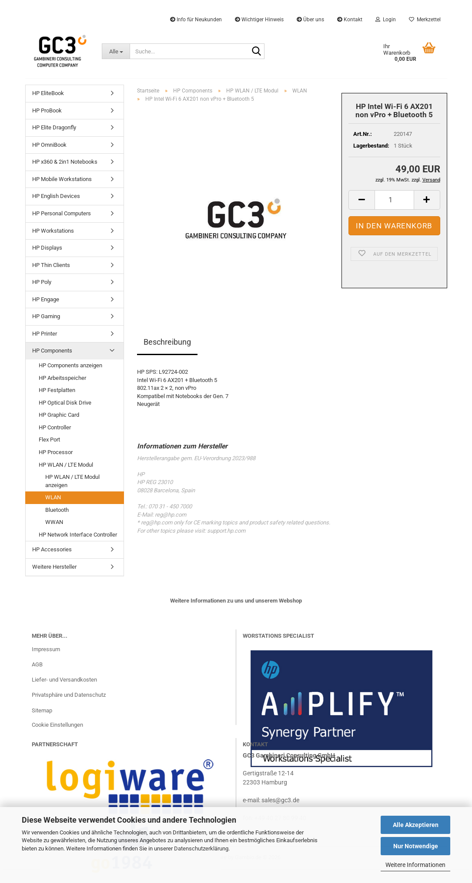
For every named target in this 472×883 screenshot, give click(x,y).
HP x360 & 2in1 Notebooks (64, 161)
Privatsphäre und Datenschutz (69, 695)
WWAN (54, 522)
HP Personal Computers (61, 213)
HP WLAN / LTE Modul (66, 464)
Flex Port (49, 439)
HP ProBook (47, 110)
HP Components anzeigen (70, 365)
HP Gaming (46, 316)
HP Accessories (52, 549)
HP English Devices (56, 196)
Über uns (310, 19)
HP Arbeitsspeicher (62, 378)
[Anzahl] (394, 200)
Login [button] (385, 19)
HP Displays (47, 247)
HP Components (52, 350)
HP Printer (44, 333)
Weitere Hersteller (54, 566)
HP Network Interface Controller (78, 534)
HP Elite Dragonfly (54, 127)
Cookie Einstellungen (57, 725)
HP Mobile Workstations (62, 179)
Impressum (46, 649)
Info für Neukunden (196, 19)
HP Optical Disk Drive (65, 402)
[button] (361, 200)
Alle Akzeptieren (416, 824)
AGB (37, 664)
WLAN (53, 497)
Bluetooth (57, 510)
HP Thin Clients (51, 265)
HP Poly (41, 282)
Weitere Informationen (415, 864)
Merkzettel (425, 19)
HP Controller (55, 427)
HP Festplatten (57, 390)
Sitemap (42, 710)
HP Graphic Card (59, 415)
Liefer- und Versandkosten (64, 679)
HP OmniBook (49, 145)
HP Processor (56, 452)
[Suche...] (116, 51)
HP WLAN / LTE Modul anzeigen (72, 481)
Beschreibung (167, 341)
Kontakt (349, 19)
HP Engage (45, 299)
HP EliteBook (48, 93)
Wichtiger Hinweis (259, 19)
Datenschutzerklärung (201, 848)
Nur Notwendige (415, 846)
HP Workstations (53, 230)
